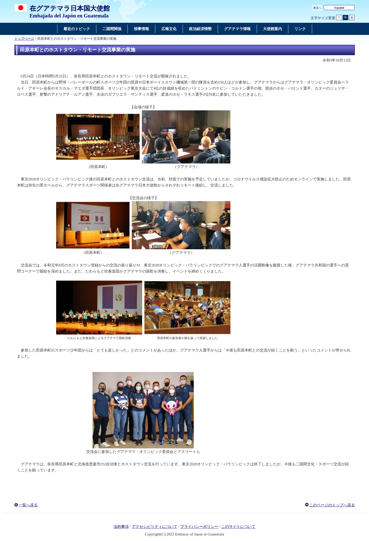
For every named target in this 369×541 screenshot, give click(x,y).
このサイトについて (238, 527)
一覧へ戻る (28, 505)
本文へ (317, 7)
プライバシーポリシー (199, 527)
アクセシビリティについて (154, 527)
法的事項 (121, 527)
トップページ (24, 38)
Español (339, 7)
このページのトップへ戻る (332, 505)
